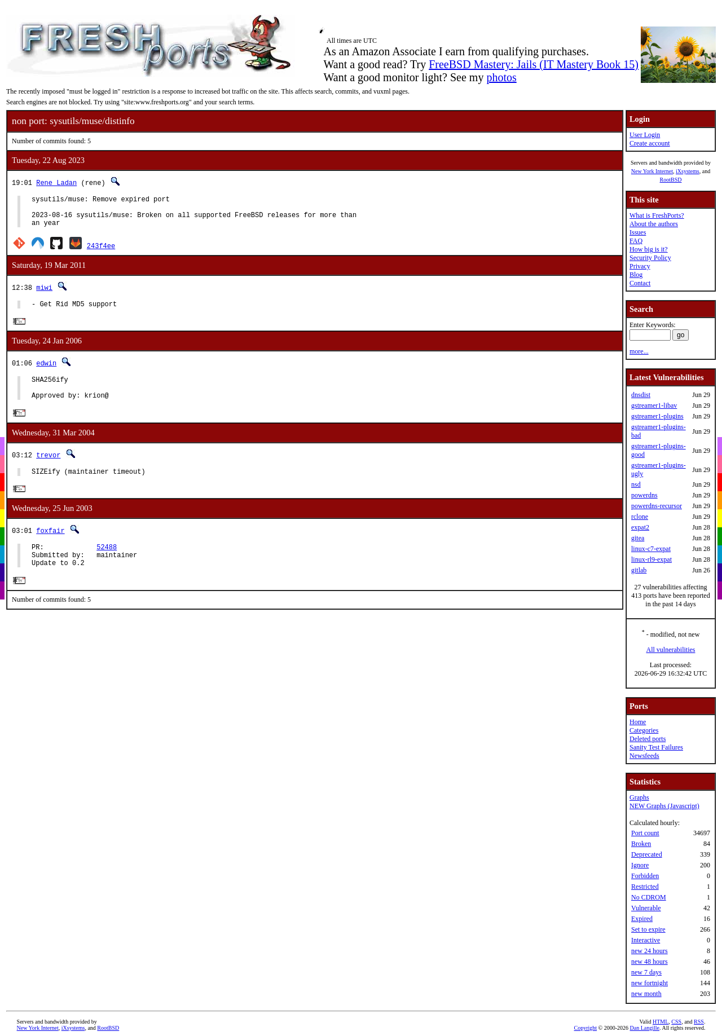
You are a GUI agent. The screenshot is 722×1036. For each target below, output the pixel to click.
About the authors (653, 224)
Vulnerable (646, 908)
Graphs (639, 797)
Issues (637, 232)
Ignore (640, 865)
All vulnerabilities (670, 650)
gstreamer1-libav (654, 405)
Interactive (645, 940)
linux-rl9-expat (651, 559)
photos (501, 77)
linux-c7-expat (651, 549)
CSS (676, 1022)
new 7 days (646, 972)
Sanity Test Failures (656, 747)
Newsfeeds (644, 756)
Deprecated (646, 854)
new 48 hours (649, 962)
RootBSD (671, 180)
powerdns (644, 495)
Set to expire (648, 929)
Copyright (585, 1028)
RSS (699, 1022)
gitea (637, 538)
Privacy (639, 266)
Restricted (645, 886)
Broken (641, 844)
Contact (639, 283)
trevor (48, 469)
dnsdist (640, 395)
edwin (46, 372)
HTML (660, 1022)
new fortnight (649, 983)
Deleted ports (647, 739)
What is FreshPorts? (656, 215)
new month (646, 994)
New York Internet (652, 171)
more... (639, 351)
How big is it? (648, 249)
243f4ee (101, 252)
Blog (635, 275)
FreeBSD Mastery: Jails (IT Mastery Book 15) (534, 64)
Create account (649, 143)
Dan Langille (644, 1028)
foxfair (50, 547)
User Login (644, 135)
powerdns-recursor (656, 506)
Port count (645, 833)
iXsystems (687, 171)
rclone (639, 517)
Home (637, 722)
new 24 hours (649, 951)
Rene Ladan (56, 182)
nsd (636, 484)
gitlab (638, 570)
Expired (642, 919)
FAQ (635, 241)
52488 (106, 565)
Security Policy (650, 258)
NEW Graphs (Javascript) (664, 806)
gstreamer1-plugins (657, 416)
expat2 (640, 527)
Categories (643, 730)
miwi (44, 294)
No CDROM (648, 897)
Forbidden (645, 876)
